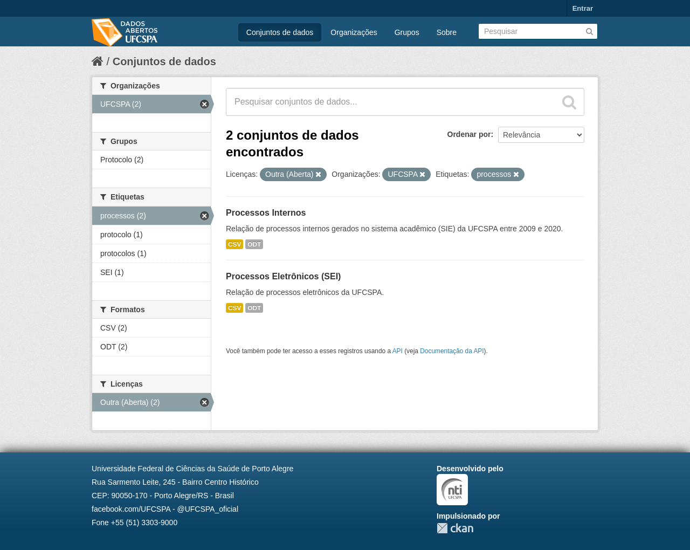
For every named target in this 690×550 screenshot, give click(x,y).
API (397, 351)
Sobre (447, 32)
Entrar (582, 8)
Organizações (353, 32)
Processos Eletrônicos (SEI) (283, 276)
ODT (254, 244)
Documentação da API (452, 351)
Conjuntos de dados (280, 32)
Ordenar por (469, 134)
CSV (234, 244)
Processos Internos (266, 212)
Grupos (407, 32)
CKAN (455, 528)
